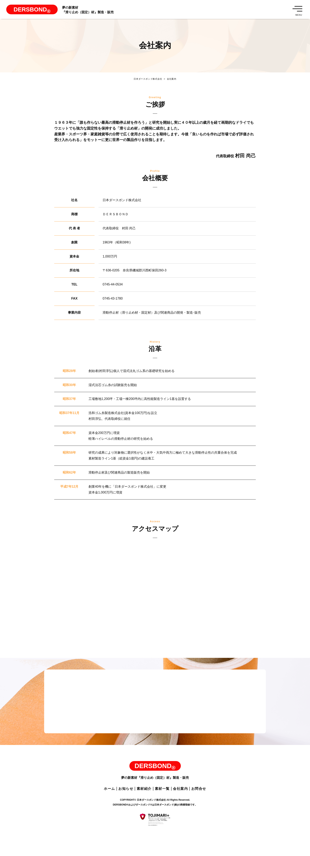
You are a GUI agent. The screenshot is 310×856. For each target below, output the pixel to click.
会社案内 (171, 80)
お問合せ (204, 792)
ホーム (103, 792)
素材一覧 (163, 792)
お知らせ (122, 792)
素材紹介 (142, 792)
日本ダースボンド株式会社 (146, 80)
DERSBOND (36, 12)
